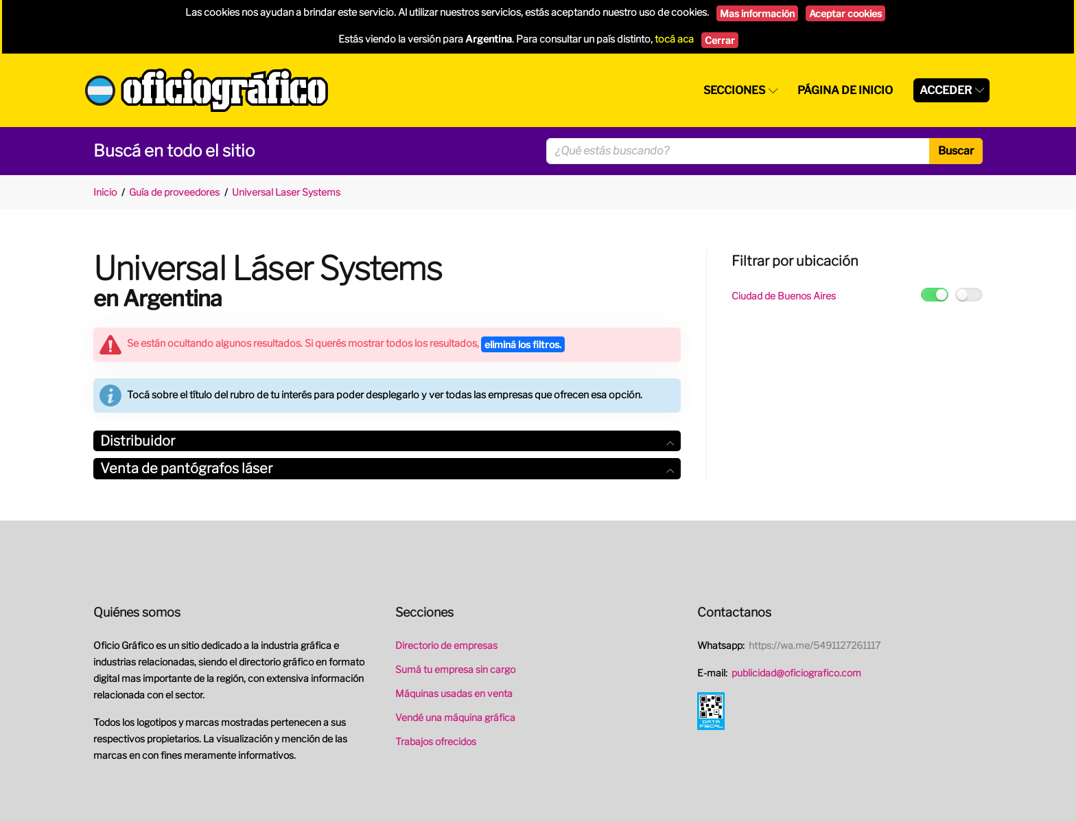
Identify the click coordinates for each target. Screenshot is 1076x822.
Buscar (956, 150)
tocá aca (674, 39)
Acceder (946, 90)
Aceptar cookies (845, 13)
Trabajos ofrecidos (435, 741)
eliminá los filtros (522, 344)
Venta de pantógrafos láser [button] (387, 468)
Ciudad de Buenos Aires (784, 295)
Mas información (757, 13)
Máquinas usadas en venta (454, 693)
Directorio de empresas (446, 645)
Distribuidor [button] (387, 441)
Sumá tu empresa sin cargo (455, 669)
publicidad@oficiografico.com (796, 672)
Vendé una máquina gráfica (455, 717)
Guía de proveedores (174, 192)
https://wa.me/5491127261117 (814, 645)
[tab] (387, 441)
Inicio (105, 192)
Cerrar (720, 40)
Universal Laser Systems (286, 192)
